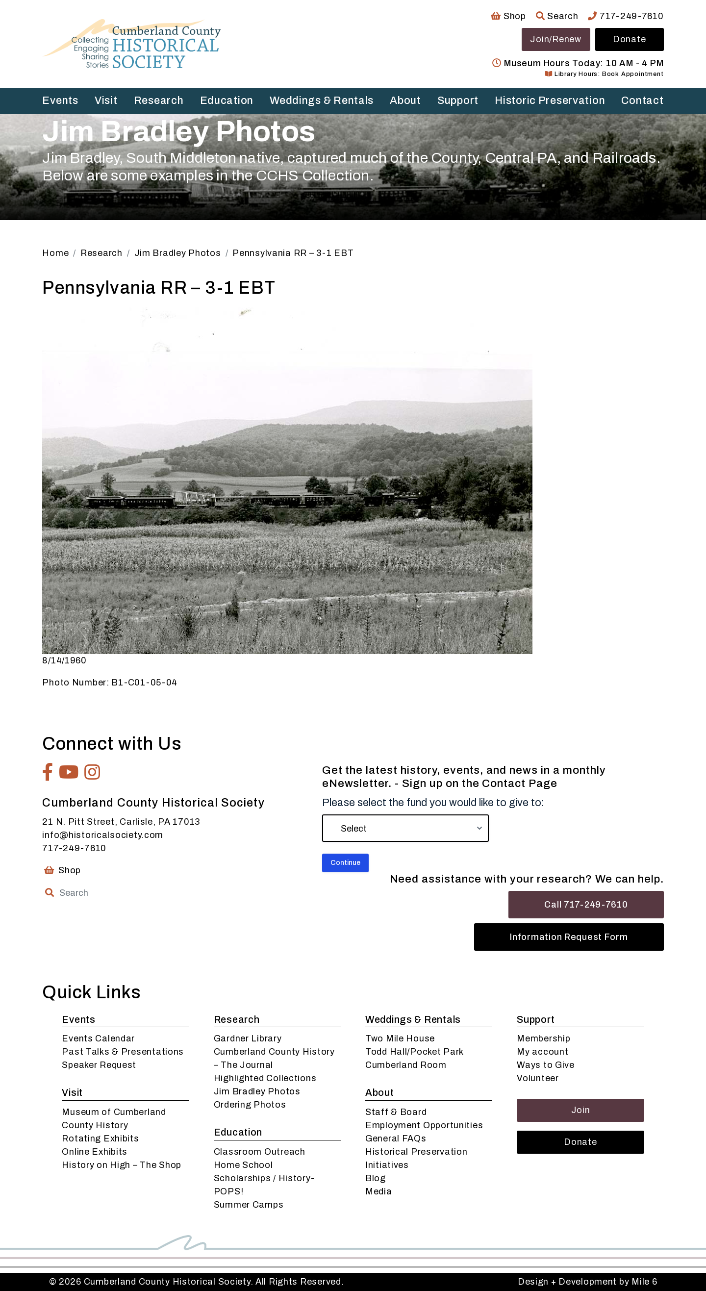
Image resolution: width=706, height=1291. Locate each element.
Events (60, 100)
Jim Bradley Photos (257, 1091)
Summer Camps (249, 1205)
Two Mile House (400, 1038)
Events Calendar (98, 1038)
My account (542, 1052)
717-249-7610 (625, 16)
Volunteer (537, 1078)
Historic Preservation (550, 100)
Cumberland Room (406, 1065)
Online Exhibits (94, 1152)
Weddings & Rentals (322, 100)
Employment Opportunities (424, 1125)
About (405, 100)
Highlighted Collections (265, 1078)
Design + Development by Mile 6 (587, 1282)
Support (458, 100)
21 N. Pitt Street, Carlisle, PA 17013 (121, 822)
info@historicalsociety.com (102, 835)
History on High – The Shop (121, 1165)
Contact (642, 100)
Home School (243, 1165)
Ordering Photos (250, 1105)
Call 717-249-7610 (586, 905)
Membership (543, 1038)
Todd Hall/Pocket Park (414, 1052)
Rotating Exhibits (100, 1138)
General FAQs (396, 1138)
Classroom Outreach (259, 1152)
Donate (629, 39)
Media (378, 1191)
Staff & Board (396, 1112)
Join (580, 1110)
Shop (508, 16)
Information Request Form (569, 937)
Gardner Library (248, 1038)
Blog (375, 1178)
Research (159, 100)
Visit (106, 100)
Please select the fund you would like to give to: (433, 803)
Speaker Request (99, 1065)
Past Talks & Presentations (123, 1052)
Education (226, 100)
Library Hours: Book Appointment (604, 74)
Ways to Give (546, 1065)
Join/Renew (555, 39)
